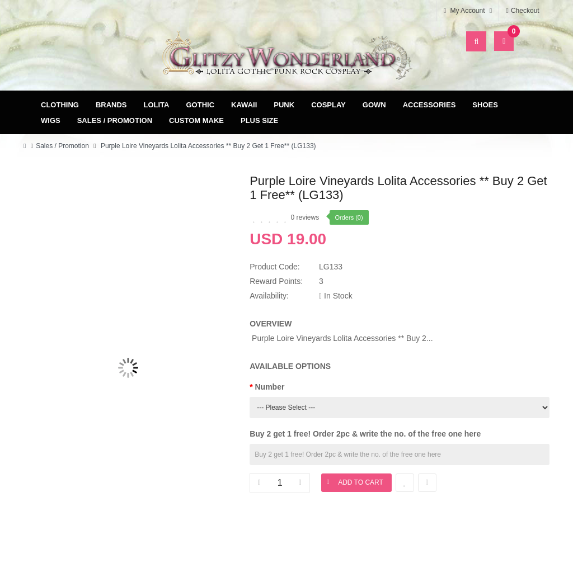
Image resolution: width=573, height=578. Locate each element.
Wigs (50, 120)
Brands (111, 105)
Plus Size (259, 120)
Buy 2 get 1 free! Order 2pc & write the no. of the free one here (365, 433)
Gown (374, 105)
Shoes (485, 105)
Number (270, 386)
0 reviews (305, 217)
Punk (284, 105)
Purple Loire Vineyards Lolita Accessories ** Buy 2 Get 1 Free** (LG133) (207, 146)
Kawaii (244, 105)
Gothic (200, 105)
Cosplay (328, 105)
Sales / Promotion (114, 120)
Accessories (429, 105)
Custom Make (196, 120)
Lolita (157, 105)
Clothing (60, 105)
